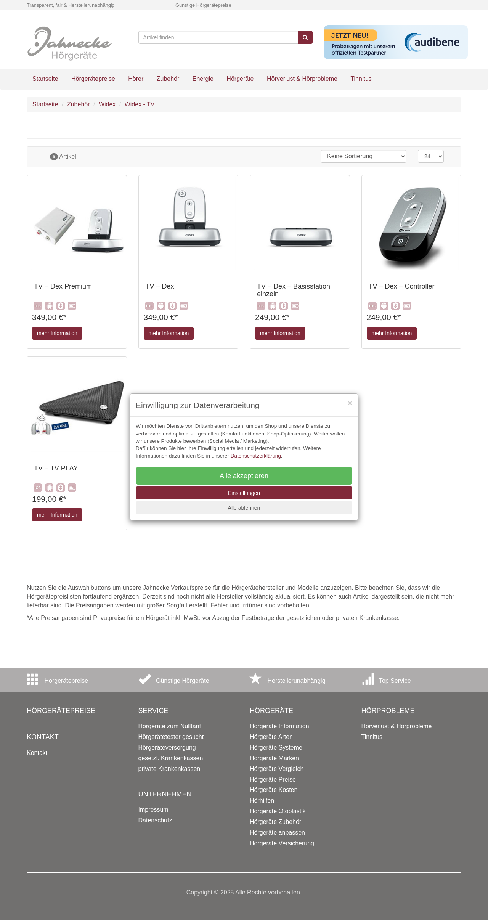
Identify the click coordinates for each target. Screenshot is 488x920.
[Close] (350, 403)
